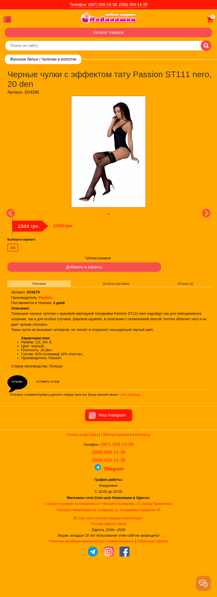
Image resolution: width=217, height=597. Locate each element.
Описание (39, 283)
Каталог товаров (108, 32)
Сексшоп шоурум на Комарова (70, 532)
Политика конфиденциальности (75, 569)
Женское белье (24, 59)
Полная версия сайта (108, 552)
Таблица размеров (98, 258)
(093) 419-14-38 (108, 488)
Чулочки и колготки (58, 59)
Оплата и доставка (116, 283)
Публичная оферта (152, 569)
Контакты (142, 463)
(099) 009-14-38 (108, 480)
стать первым (129, 394)
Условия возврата (119, 569)
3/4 (12, 248)
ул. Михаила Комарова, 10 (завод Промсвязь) (134, 532)
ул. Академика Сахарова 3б (137, 538)
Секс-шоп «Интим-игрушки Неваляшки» (110, 546)
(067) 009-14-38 (116, 472)
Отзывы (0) (185, 283)
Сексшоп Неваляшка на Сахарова (85, 538)
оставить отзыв (47, 381)
